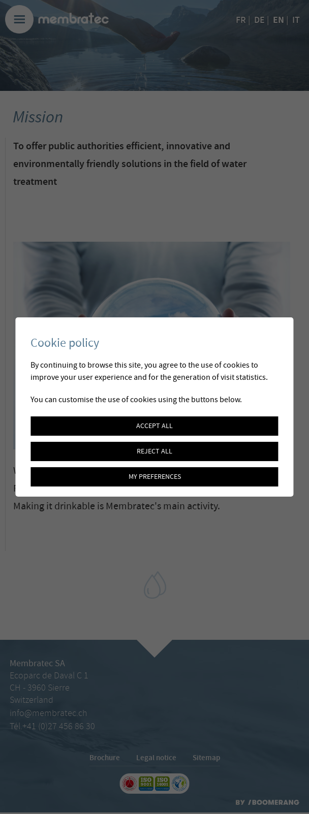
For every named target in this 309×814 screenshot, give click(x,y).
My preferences (155, 477)
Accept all (154, 426)
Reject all (154, 451)
